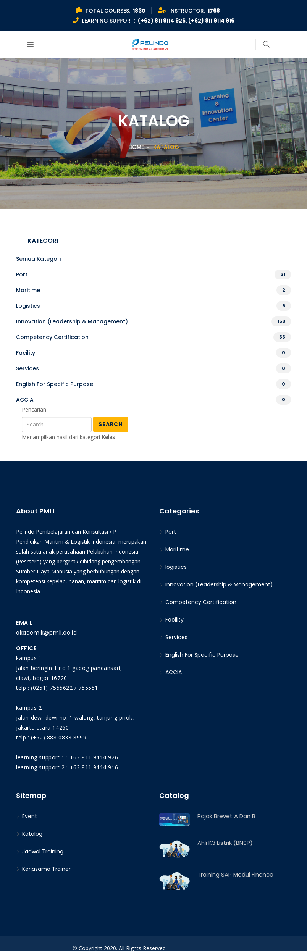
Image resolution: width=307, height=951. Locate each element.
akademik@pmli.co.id (46, 632)
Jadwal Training (39, 851)
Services (27, 368)
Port (21, 274)
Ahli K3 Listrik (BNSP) (225, 843)
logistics (28, 306)
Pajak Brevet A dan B (226, 816)
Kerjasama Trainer (43, 869)
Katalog (29, 834)
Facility (25, 353)
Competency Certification (52, 337)
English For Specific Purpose (54, 384)
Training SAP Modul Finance (235, 874)
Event (26, 816)
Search (111, 424)
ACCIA (25, 400)
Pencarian (34, 409)
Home (136, 147)
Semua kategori (38, 259)
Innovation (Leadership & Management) (72, 321)
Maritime (28, 290)
